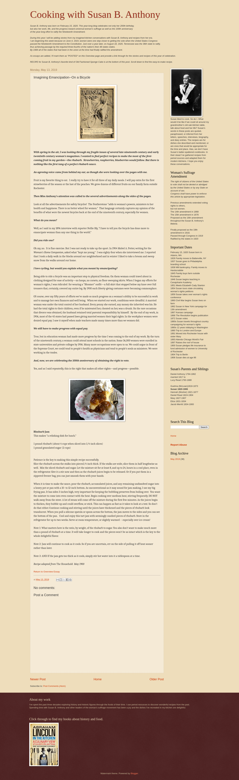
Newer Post (38, 679)
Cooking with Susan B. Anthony (95, 14)
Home (98, 679)
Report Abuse (178, 444)
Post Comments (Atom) (54, 686)
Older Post (157, 679)
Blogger (134, 773)
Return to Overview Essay (47, 571)
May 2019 (175, 459)
